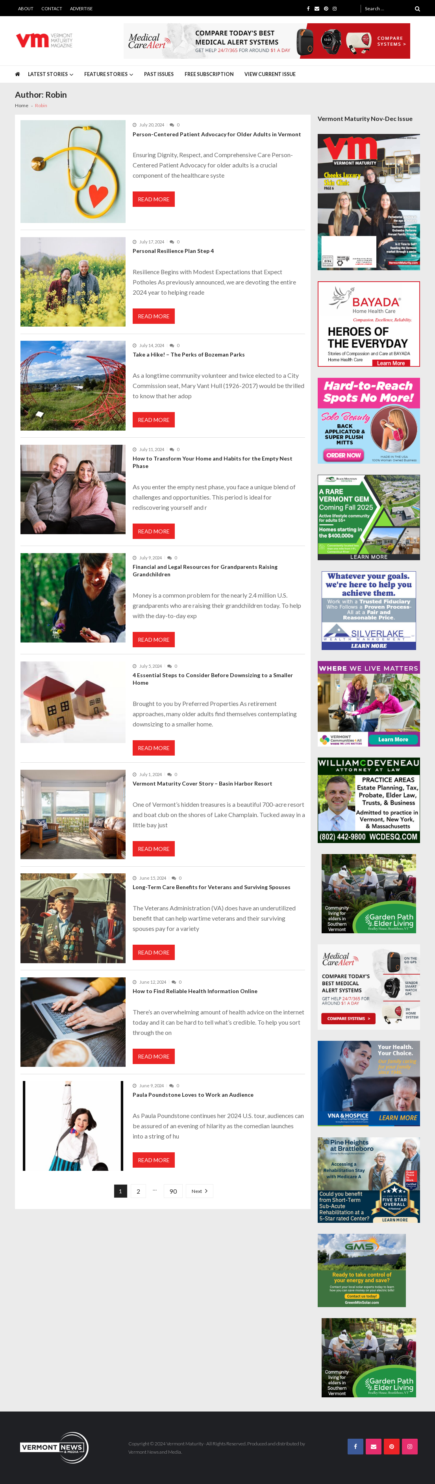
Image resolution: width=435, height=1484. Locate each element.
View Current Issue (270, 74)
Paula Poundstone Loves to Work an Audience (193, 1094)
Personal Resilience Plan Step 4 (174, 250)
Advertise (81, 8)
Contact (51, 8)
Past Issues (159, 74)
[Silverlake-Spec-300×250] (369, 610)
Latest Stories (48, 74)
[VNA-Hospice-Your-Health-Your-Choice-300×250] (369, 1083)
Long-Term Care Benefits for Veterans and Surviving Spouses (212, 887)
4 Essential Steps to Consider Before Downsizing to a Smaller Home (213, 679)
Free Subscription (209, 74)
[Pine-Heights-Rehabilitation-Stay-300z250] (369, 1180)
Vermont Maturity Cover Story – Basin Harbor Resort (202, 783)
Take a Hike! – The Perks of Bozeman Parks (189, 354)
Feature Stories (106, 74)
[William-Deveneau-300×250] (369, 800)
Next (197, 1191)
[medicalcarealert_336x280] (369, 987)
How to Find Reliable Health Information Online (195, 991)
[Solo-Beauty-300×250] (369, 420)
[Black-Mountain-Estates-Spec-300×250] (369, 517)
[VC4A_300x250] (369, 704)
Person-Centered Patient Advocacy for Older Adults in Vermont (217, 134)
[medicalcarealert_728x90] (267, 41)
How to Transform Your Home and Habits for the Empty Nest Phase (212, 462)
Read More (154, 199)
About (25, 8)
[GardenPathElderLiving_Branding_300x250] (369, 893)
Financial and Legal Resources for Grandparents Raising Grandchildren (205, 570)
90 (173, 1191)
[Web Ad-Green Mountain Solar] (362, 1270)
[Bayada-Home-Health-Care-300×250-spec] (369, 324)
